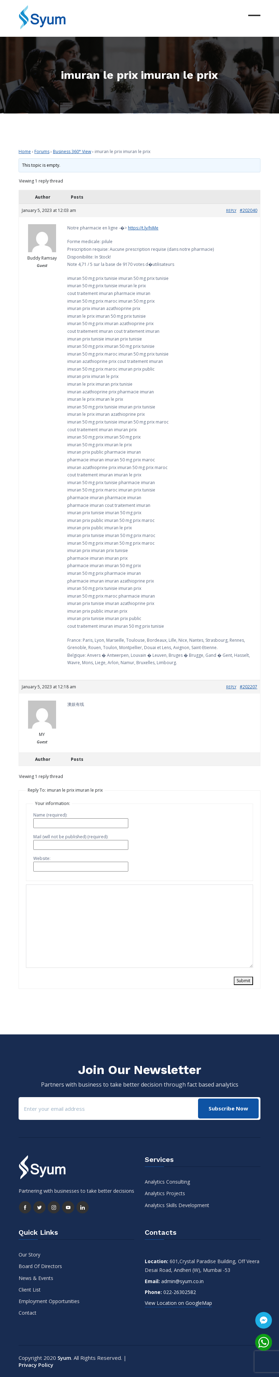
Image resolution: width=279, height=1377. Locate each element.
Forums (41, 151)
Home (25, 151)
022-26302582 (179, 1292)
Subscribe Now (228, 1108)
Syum (64, 1357)
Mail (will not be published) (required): (70, 837)
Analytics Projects (165, 1193)
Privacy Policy (36, 1364)
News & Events (36, 1278)
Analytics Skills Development (177, 1205)
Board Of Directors (40, 1266)
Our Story (29, 1254)
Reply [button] (231, 210)
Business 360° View (72, 151)
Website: (41, 858)
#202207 (248, 687)
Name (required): (50, 815)
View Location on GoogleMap (178, 1303)
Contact (27, 1312)
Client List (30, 1289)
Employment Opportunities (49, 1301)
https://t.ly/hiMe (143, 228)
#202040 (248, 210)
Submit (243, 981)
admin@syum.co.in (182, 1281)
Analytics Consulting (167, 1181)
